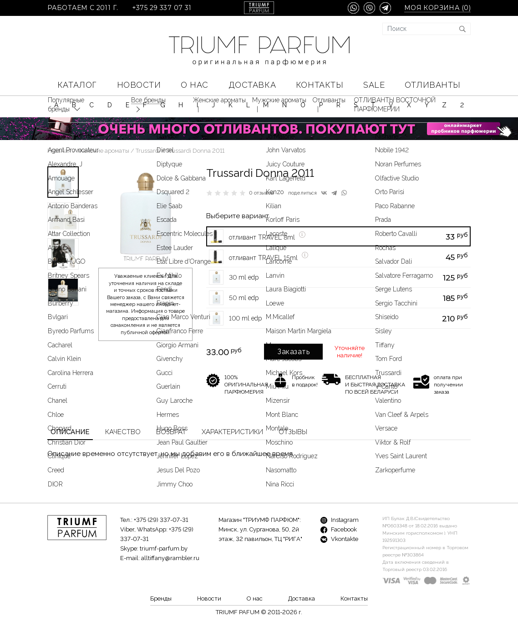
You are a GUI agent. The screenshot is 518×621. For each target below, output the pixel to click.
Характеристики (232, 432)
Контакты (319, 85)
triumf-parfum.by (164, 548)
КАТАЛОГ (77, 85)
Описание (70, 432)
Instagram (339, 519)
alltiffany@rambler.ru (170, 558)
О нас (194, 85)
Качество (123, 432)
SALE (374, 85)
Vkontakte (339, 539)
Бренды (161, 598)
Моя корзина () (437, 8)
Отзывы (293, 432)
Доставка (252, 85)
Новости (139, 85)
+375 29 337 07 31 (162, 8)
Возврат (171, 432)
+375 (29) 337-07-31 (161, 519)
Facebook (338, 529)
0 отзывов (261, 193)
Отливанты (433, 85)
